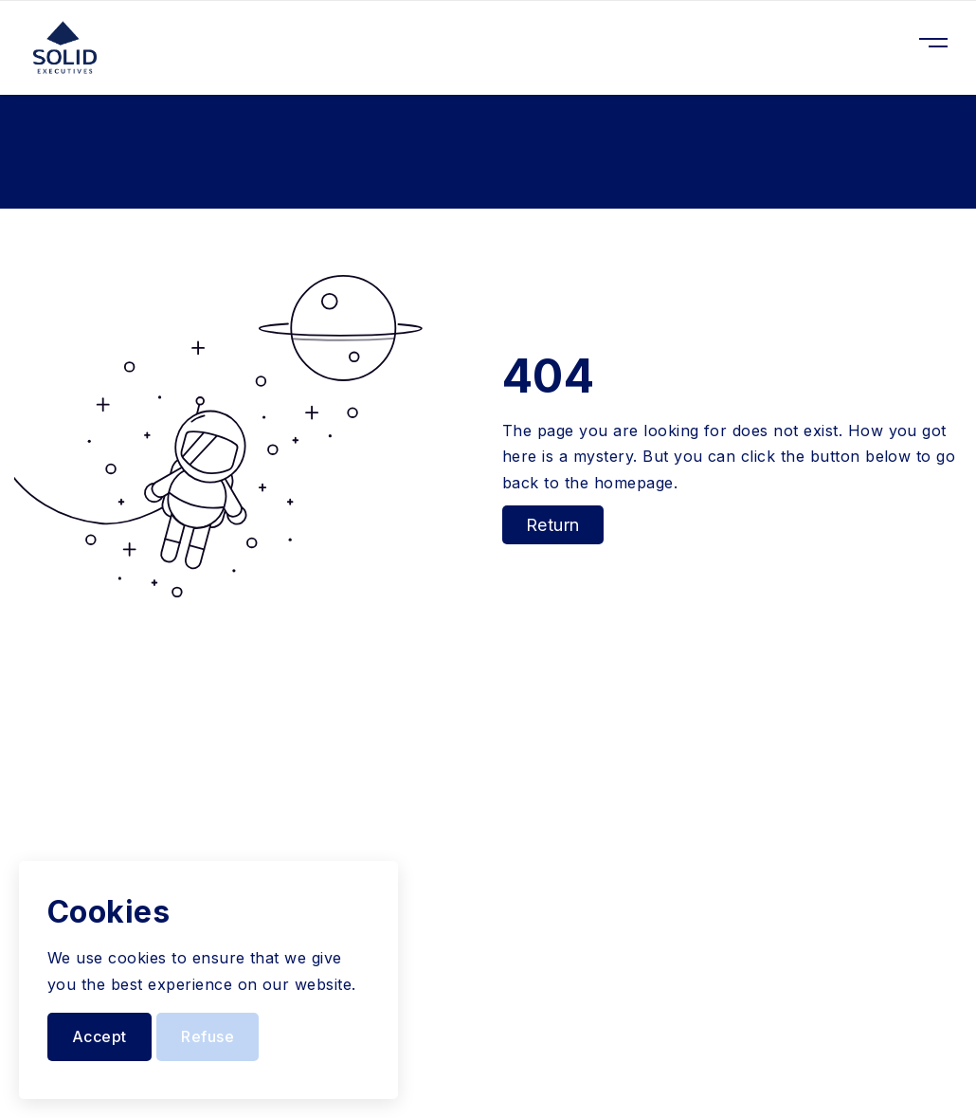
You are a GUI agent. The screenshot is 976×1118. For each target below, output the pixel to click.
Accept (99, 1036)
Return (553, 525)
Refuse (207, 1036)
